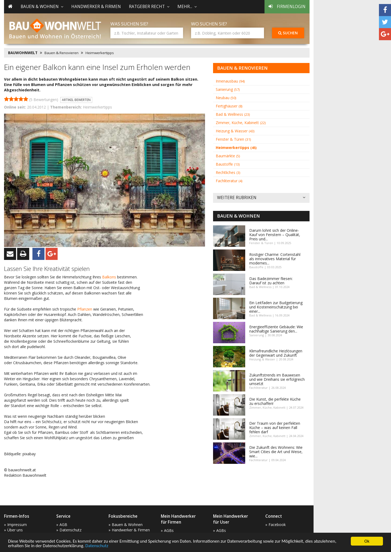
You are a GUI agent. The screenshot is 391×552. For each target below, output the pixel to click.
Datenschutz (96, 546)
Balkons (109, 276)
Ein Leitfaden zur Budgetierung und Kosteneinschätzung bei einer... (276, 307)
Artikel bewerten (76, 100)
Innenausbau (230, 81)
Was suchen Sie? (129, 24)
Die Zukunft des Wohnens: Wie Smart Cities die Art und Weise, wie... (276, 451)
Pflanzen (85, 309)
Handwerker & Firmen (96, 6)
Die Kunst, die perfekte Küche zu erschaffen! (275, 401)
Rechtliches (228, 172)
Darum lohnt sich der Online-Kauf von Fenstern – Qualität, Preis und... (274, 234)
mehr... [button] (187, 6)
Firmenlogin (287, 6)
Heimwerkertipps (99, 52)
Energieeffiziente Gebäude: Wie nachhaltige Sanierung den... (276, 329)
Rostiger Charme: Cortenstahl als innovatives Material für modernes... (274, 259)
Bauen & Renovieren (61, 52)
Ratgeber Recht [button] (149, 6)
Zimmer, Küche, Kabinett (241, 122)
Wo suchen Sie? (209, 24)
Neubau (226, 97)
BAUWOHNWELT (23, 52)
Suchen (288, 32)
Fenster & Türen (233, 139)
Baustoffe (228, 164)
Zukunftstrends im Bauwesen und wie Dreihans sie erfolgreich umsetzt (277, 379)
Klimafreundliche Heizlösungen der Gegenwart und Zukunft (275, 353)
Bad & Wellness (233, 114)
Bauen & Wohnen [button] (42, 6)
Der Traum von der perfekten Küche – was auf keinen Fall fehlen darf (274, 427)
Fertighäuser (229, 106)
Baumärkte (228, 155)
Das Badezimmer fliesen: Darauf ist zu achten (271, 280)
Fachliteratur (229, 180)
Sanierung (228, 89)
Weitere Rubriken (261, 198)
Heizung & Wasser (235, 130)
